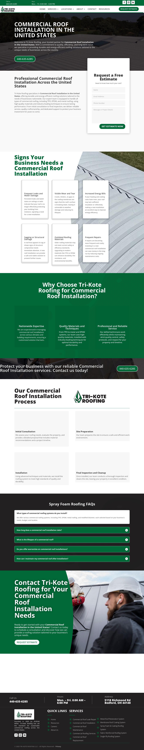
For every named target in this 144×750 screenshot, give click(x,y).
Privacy (58, 746)
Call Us (13, 697)
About (80, 9)
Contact (92, 9)
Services (52, 9)
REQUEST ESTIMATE (129, 9)
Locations (66, 9)
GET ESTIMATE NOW (112, 126)
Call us (8, 1)
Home (42, 9)
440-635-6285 (25, 59)
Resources (104, 9)
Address (109, 696)
